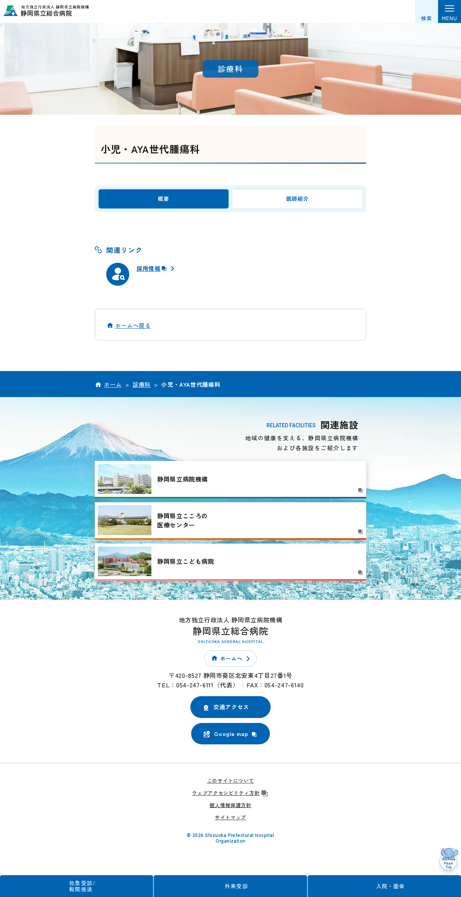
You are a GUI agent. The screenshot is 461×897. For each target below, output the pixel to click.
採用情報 (152, 271)
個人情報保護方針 (230, 808)
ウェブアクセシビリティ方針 (230, 796)
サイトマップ (230, 820)
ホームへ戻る (133, 329)
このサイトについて (230, 784)
